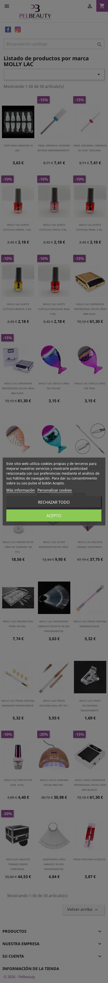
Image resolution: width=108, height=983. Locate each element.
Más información (20, 490)
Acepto (53, 515)
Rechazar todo (54, 502)
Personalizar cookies (54, 490)
